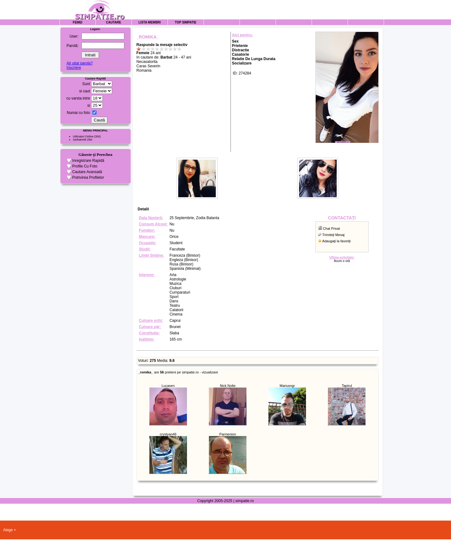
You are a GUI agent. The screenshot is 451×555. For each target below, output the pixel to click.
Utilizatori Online (83, 136)
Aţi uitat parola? (80, 63)
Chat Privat (331, 228)
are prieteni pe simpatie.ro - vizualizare (178, 372)
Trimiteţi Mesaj (333, 235)
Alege (8, 530)
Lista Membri (149, 22)
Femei (77, 22)
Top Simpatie (185, 22)
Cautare (113, 22)
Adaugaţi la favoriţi (336, 241)
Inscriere (74, 67)
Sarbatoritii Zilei (82, 139)
